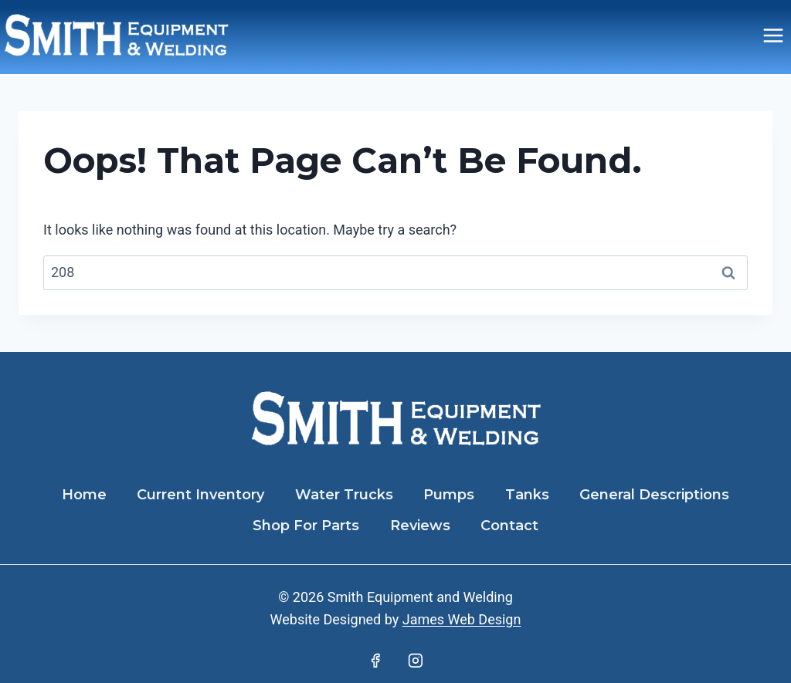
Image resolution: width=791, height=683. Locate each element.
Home (84, 494)
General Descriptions (654, 494)
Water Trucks (344, 494)
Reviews (420, 525)
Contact (509, 525)
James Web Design (461, 619)
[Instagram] (415, 660)
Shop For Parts (306, 525)
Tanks (527, 494)
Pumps (448, 494)
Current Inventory (200, 494)
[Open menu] (773, 35)
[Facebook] (375, 660)
